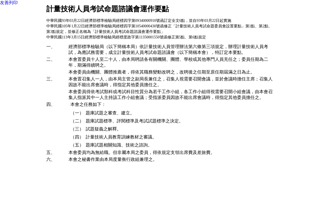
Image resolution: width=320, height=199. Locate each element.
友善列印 (9, 2)
